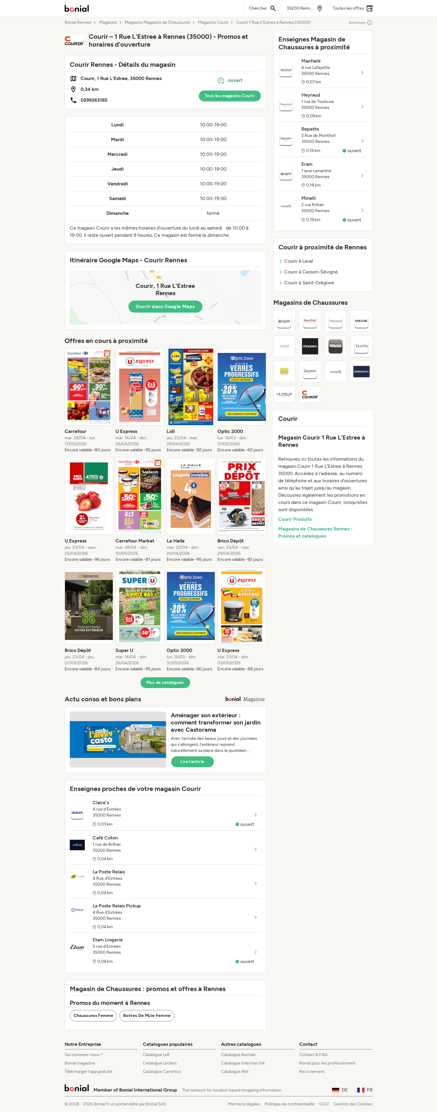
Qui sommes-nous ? (84, 1054)
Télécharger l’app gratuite (88, 1071)
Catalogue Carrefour (162, 1071)
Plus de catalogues (165, 682)
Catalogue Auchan (238, 1054)
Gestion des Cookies (353, 1104)
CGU (324, 1104)
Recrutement (312, 1071)
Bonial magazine (80, 1063)
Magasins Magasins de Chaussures (157, 22)
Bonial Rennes (78, 22)
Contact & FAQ (313, 1054)
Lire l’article (192, 761)
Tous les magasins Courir (229, 95)
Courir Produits (295, 519)
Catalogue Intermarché (243, 1063)
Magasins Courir (213, 22)
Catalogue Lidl (156, 1054)
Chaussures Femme (93, 1015)
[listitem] (89, 400)
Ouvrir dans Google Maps (165, 306)
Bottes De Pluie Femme (147, 1015)
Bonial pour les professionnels (327, 1063)
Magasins (108, 22)
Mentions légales (244, 1104)
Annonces (361, 23)
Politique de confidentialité (290, 1104)
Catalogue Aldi (234, 1071)
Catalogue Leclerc (160, 1063)
